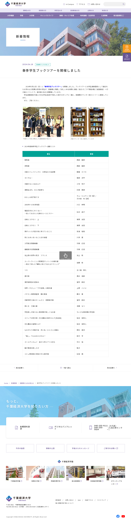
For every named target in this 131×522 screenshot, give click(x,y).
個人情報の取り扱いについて (64, 503)
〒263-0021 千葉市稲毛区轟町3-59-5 (18, 505)
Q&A (79, 500)
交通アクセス (89, 500)
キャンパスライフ (46, 15)
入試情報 (104, 15)
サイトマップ (101, 500)
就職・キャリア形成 (66, 15)
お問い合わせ (69, 500)
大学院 (31, 15)
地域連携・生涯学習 (87, 15)
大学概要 (10, 15)
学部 (21, 15)
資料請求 (58, 500)
